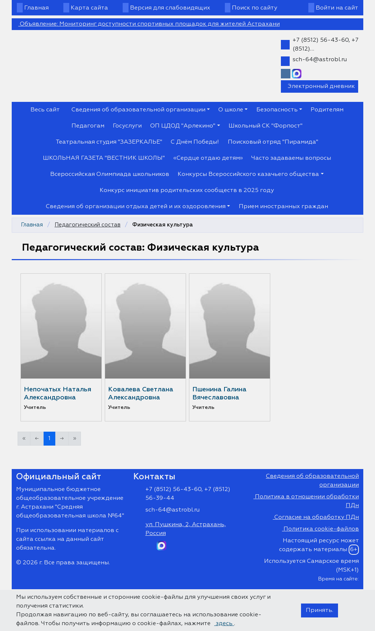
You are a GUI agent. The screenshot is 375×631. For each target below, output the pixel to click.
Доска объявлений (295, 434)
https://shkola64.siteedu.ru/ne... (187, 364)
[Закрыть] (328, 201)
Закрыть (242, 434)
